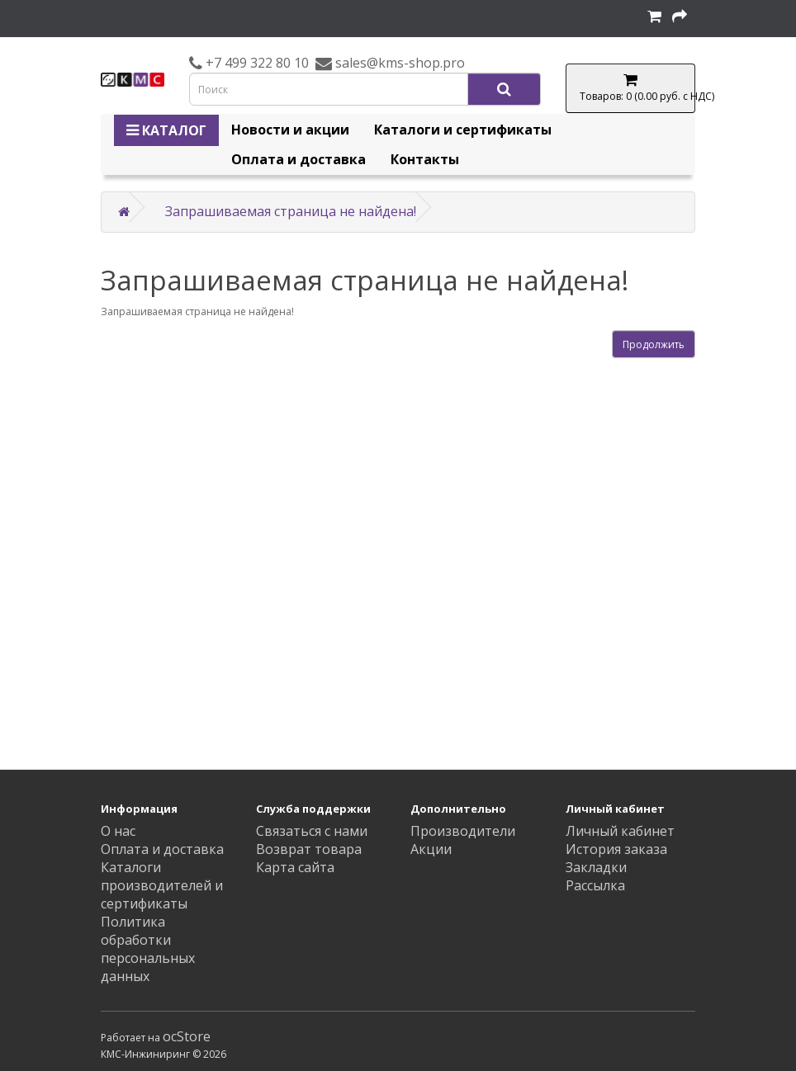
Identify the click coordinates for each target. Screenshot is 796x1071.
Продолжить (654, 344)
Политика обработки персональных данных (148, 949)
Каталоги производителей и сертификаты (162, 885)
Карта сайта (295, 867)
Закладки (596, 867)
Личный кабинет (620, 831)
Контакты (425, 159)
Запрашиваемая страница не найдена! (290, 211)
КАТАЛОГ (166, 130)
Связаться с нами (311, 831)
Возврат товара (309, 849)
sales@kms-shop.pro (398, 63)
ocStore (187, 1036)
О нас (118, 831)
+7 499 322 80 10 (255, 63)
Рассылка (595, 885)
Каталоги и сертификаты (463, 129)
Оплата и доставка (298, 159)
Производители (462, 831)
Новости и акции (290, 129)
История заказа (616, 849)
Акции (431, 849)
